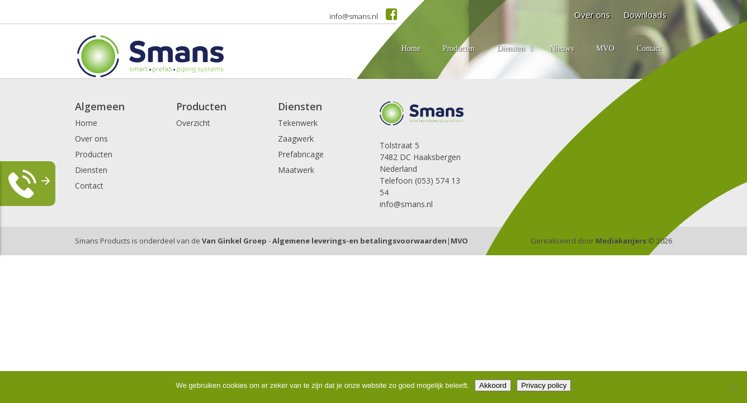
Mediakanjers (620, 241)
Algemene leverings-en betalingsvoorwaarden (359, 241)
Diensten (91, 170)
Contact (89, 185)
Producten (93, 154)
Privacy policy (543, 385)
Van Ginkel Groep (234, 241)
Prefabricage (301, 154)
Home (86, 123)
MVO (459, 241)
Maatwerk (296, 170)
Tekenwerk (298, 123)
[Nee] (733, 387)
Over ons (91, 138)
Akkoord (493, 385)
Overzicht (193, 123)
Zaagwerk (296, 138)
